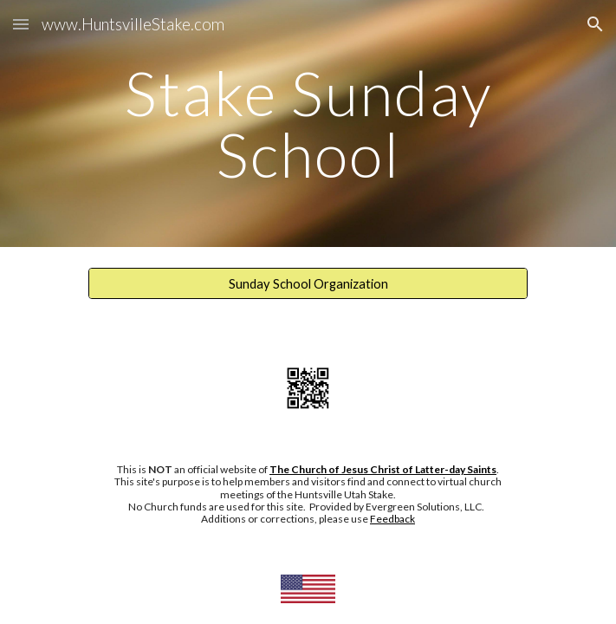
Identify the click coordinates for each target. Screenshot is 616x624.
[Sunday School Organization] (308, 283)
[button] (21, 24)
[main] (308, 123)
